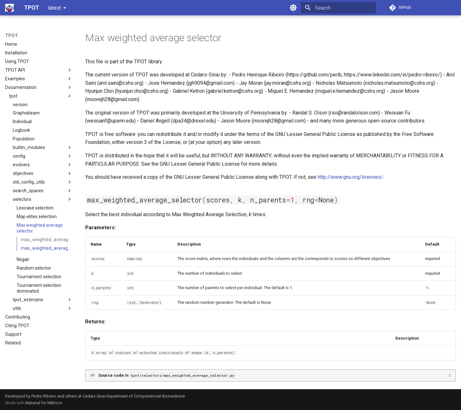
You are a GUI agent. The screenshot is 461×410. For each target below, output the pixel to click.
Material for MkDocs (43, 402)
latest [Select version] (54, 8)
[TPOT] (9, 7)
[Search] (338, 7)
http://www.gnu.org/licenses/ (350, 177)
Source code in (166, 375)
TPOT (11, 35)
